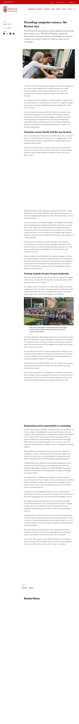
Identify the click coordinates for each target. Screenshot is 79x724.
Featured (24, 588)
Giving (31, 588)
